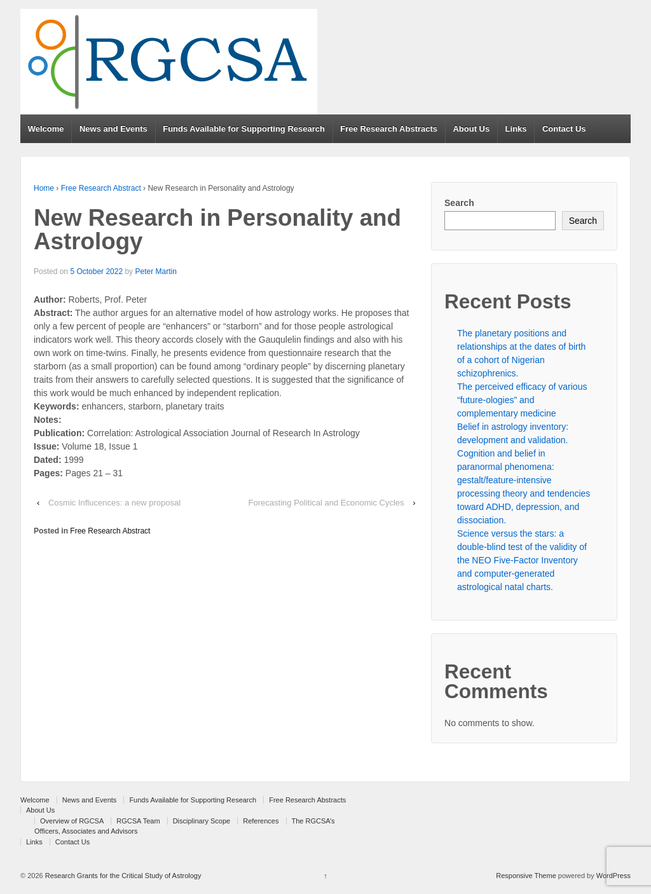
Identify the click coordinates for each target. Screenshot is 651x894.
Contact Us (564, 129)
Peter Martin (155, 271)
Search (459, 203)
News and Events (113, 129)
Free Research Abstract (101, 188)
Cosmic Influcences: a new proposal (114, 502)
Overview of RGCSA (72, 821)
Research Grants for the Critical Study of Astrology (122, 875)
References (260, 821)
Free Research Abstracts (388, 129)
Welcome (46, 129)
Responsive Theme (526, 875)
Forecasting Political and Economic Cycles (326, 502)
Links (516, 129)
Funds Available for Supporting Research (244, 129)
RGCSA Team (138, 821)
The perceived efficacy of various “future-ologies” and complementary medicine (522, 400)
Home (44, 188)
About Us (471, 129)
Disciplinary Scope (201, 821)
